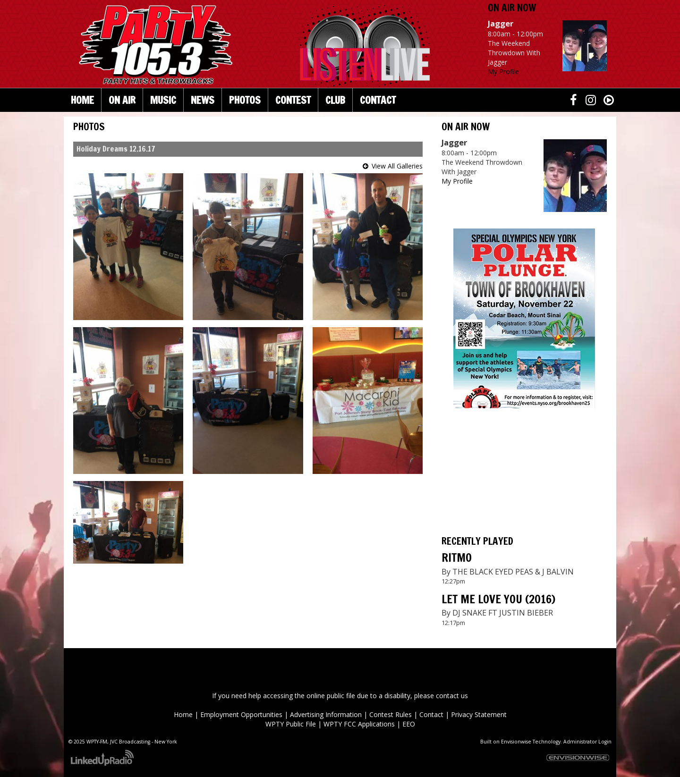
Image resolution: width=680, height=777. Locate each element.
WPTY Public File (290, 723)
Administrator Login (587, 741)
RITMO (457, 557)
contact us (452, 695)
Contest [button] (293, 100)
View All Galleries (397, 165)
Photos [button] (245, 100)
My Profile (503, 71)
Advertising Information (326, 714)
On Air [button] (122, 100)
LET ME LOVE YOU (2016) (498, 599)
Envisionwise (516, 741)
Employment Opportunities (241, 714)
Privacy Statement (479, 714)
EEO (408, 723)
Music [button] (163, 100)
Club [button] (335, 100)
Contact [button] (378, 100)
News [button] (202, 100)
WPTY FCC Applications (359, 723)
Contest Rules (390, 714)
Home (82, 100)
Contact (431, 714)
